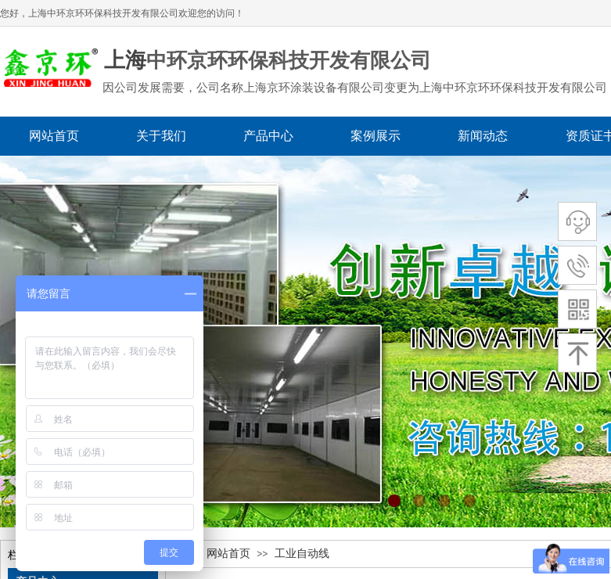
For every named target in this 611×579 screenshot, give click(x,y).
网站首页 (228, 553)
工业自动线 (302, 553)
